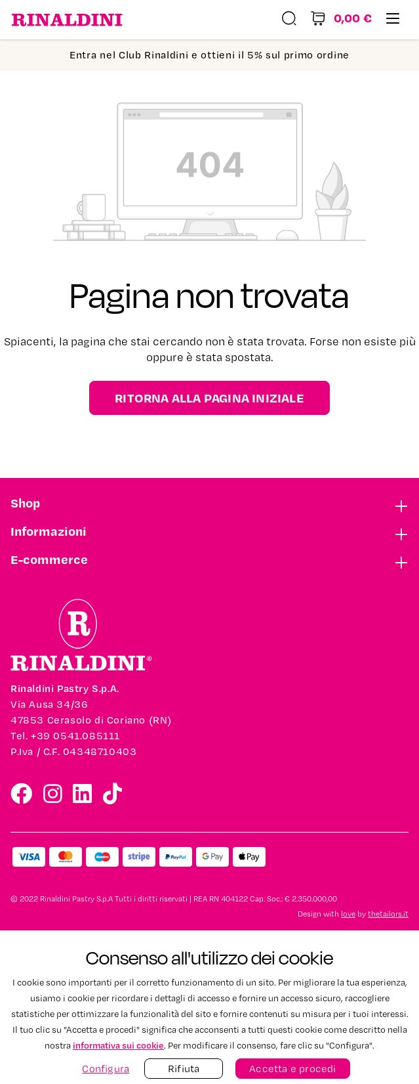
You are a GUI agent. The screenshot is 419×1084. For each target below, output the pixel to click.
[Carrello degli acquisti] (341, 20)
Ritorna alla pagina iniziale (209, 397)
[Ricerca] (289, 20)
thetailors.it (388, 914)
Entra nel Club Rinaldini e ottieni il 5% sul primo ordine (209, 55)
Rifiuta (183, 1068)
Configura (105, 1068)
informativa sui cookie (118, 1045)
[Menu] (393, 20)
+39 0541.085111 (75, 735)
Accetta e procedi (292, 1068)
